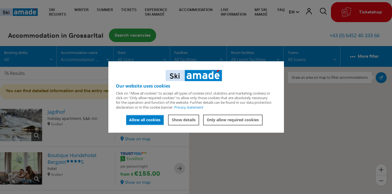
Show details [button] (184, 119)
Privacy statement (188, 107)
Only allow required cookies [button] (233, 119)
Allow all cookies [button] (144, 119)
